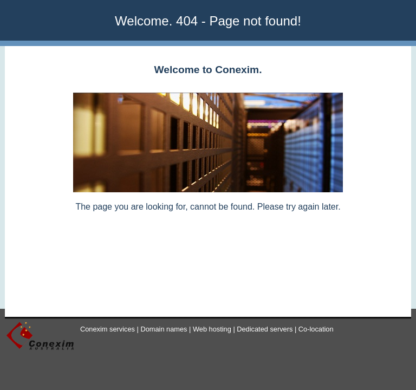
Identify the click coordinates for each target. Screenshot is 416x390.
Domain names (163, 329)
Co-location (316, 329)
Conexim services (107, 329)
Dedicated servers (264, 329)
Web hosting (212, 329)
